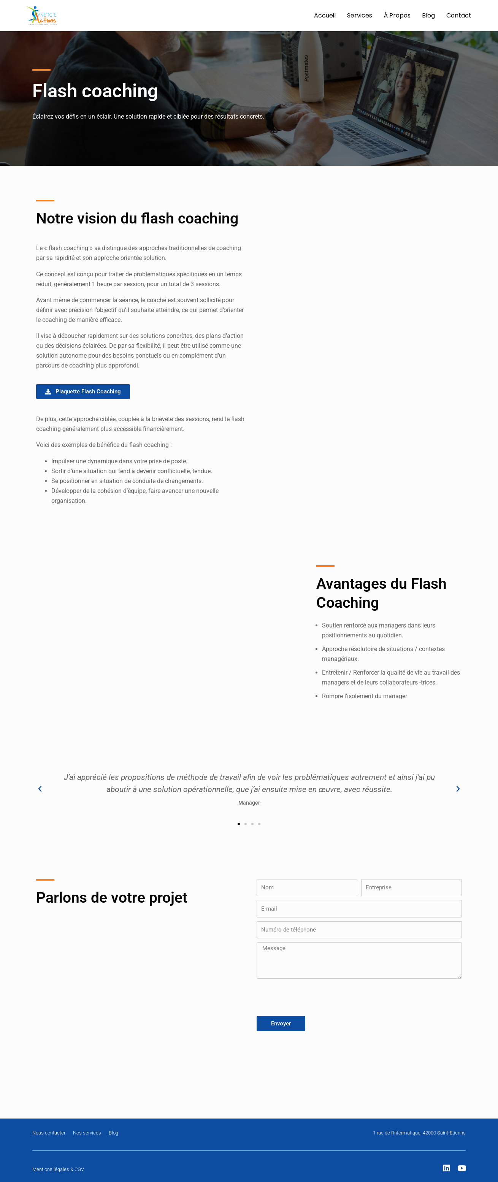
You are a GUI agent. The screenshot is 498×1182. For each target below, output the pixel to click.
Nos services (87, 1133)
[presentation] (314, 997)
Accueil (325, 15)
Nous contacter (48, 1133)
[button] (40, 789)
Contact (458, 15)
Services (359, 15)
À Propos (397, 15)
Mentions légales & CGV (58, 1169)
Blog (428, 15)
